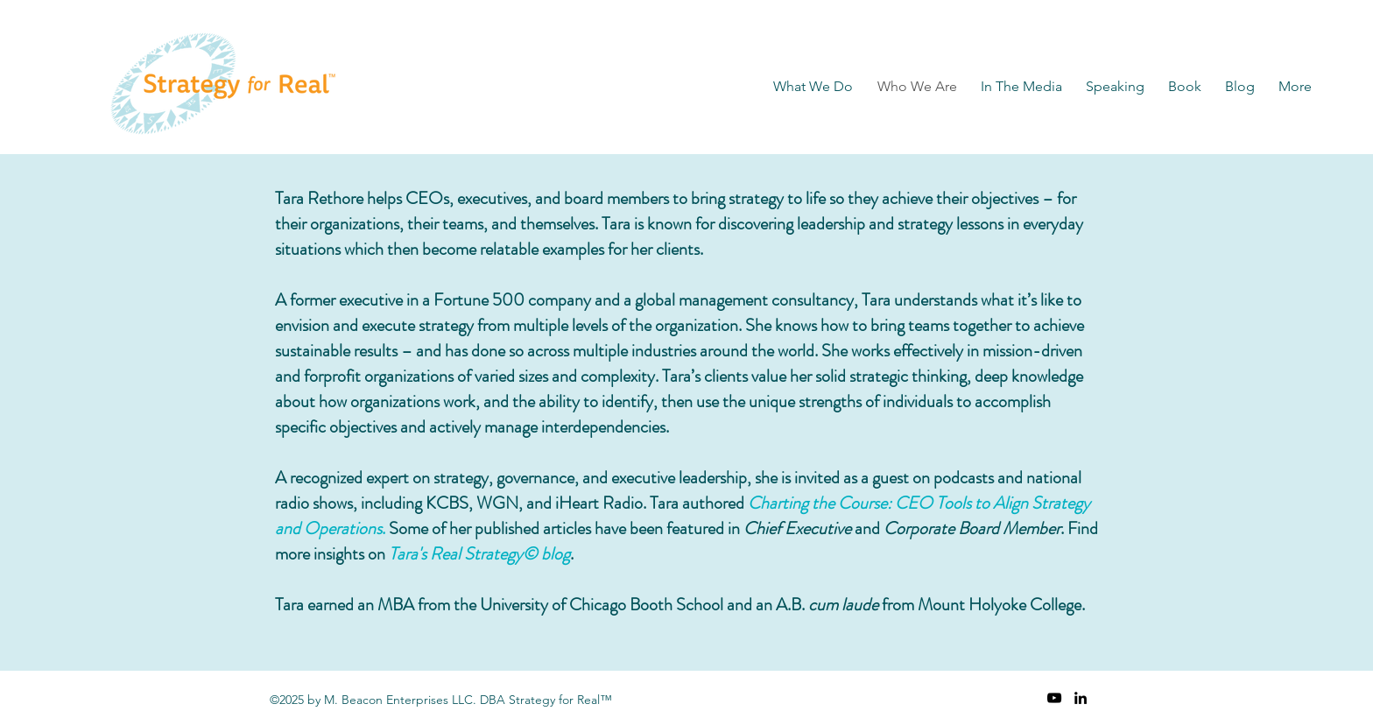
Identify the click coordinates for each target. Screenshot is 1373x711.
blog (555, 554)
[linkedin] (1080, 698)
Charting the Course (817, 503)
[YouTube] (1054, 698)
